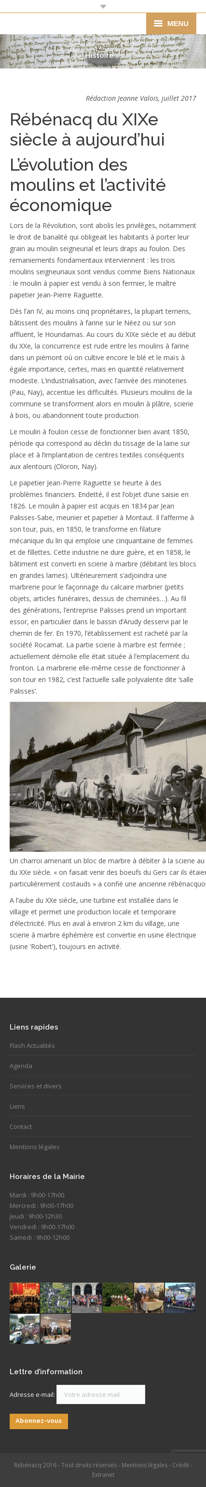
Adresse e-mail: (33, 1394)
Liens (17, 1106)
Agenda (21, 1065)
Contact (21, 1126)
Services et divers (36, 1086)
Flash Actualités (32, 1045)
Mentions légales (35, 1146)
